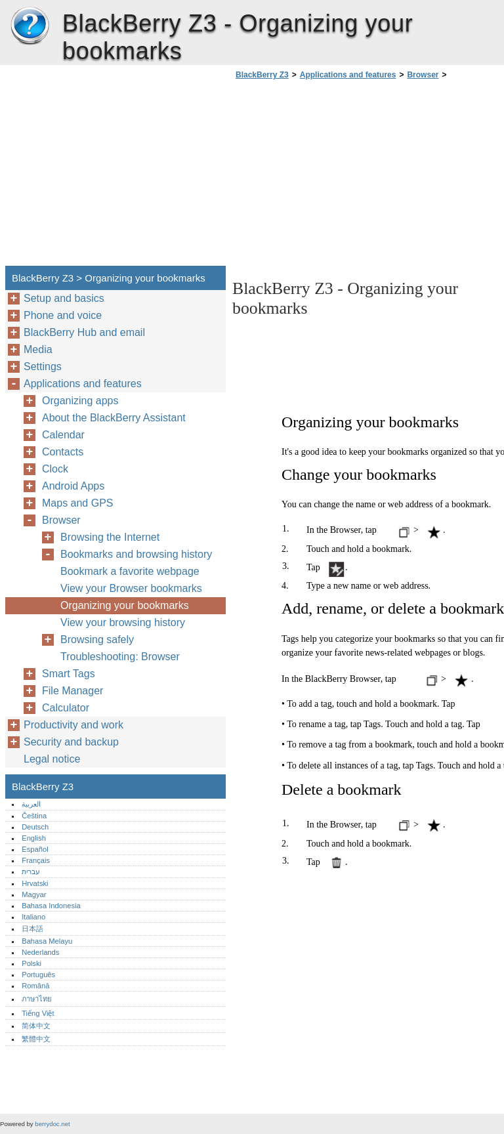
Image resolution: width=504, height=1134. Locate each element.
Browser (422, 74)
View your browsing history (122, 622)
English (34, 838)
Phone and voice (63, 315)
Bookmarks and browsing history (136, 554)
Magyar (34, 894)
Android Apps (73, 486)
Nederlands (40, 952)
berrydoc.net (52, 1123)
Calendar (63, 434)
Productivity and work (73, 724)
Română (35, 986)
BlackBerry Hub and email (84, 332)
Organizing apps (80, 400)
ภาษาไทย (37, 999)
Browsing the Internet (109, 537)
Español (35, 849)
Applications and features (348, 74)
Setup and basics (64, 298)
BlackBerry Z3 (29, 26)
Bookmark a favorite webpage (130, 571)
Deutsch (35, 827)
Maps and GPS (78, 503)
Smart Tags (68, 673)
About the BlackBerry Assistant (114, 417)
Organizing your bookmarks (124, 605)
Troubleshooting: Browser (120, 656)
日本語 (32, 929)
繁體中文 (36, 1039)
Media (38, 349)
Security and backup (71, 741)
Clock (55, 468)
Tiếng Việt (38, 1013)
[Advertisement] (342, 176)
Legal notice (52, 759)
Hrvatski (35, 883)
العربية (31, 804)
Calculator (65, 707)
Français (36, 860)
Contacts (62, 451)
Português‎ (38, 974)
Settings (43, 366)
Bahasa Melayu (47, 941)
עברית (31, 871)
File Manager (72, 690)
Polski (31, 963)
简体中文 (36, 1026)
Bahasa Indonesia (51, 906)
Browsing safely (97, 639)
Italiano (33, 917)
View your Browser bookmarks (131, 588)
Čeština (34, 816)
